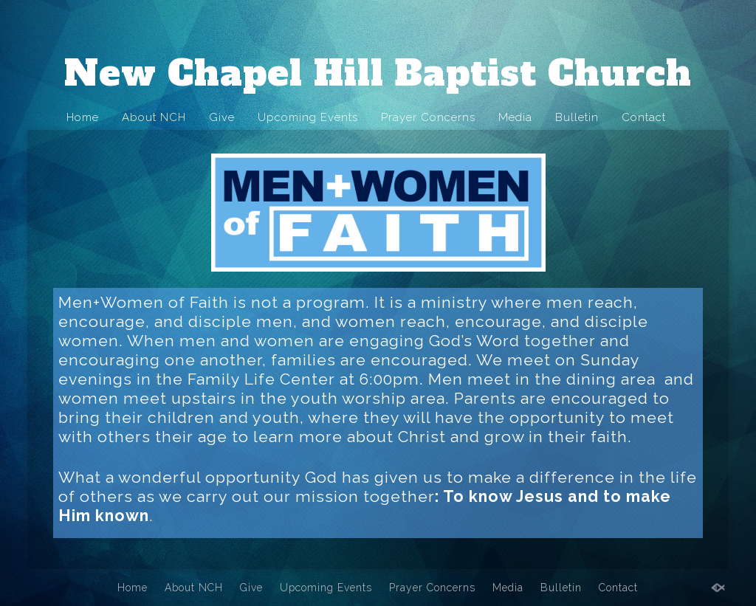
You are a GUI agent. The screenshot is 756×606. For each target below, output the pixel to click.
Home (82, 117)
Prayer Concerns (428, 117)
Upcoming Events (308, 117)
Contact (644, 117)
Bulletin (577, 117)
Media (515, 117)
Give (222, 117)
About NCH (154, 117)
